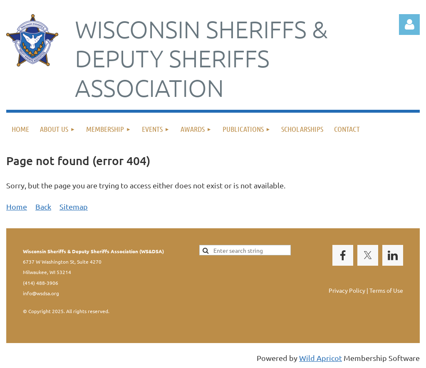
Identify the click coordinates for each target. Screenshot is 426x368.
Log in (409, 24)
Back (43, 206)
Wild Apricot (320, 357)
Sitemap (73, 206)
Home (16, 206)
